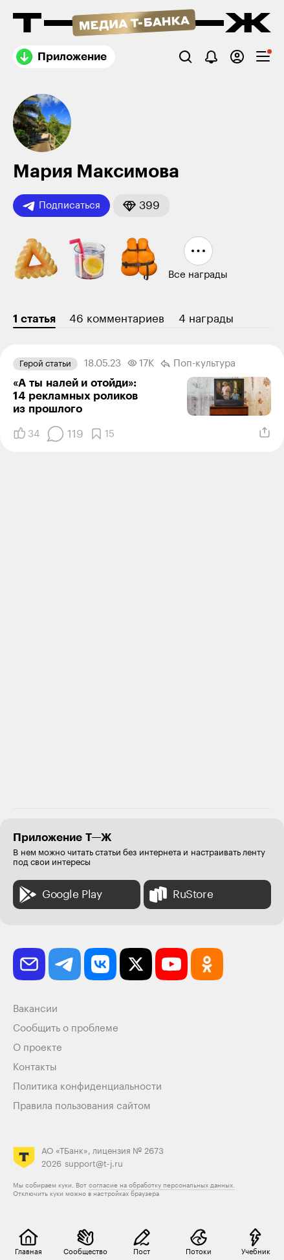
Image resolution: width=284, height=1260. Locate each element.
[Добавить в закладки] (102, 434)
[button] (141, 205)
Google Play (59, 894)
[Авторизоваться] (237, 57)
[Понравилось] (26, 434)
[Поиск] (185, 57)
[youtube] (171, 964)
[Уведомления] (211, 57)
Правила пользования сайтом (82, 1106)
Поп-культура (197, 364)
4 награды (206, 318)
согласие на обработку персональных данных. (162, 1185)
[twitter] (136, 964)
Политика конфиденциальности (87, 1087)
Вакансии (35, 1009)
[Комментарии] (65, 434)
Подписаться (61, 205)
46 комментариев (116, 318)
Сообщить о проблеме (65, 1028)
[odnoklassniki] (207, 964)
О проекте (37, 1048)
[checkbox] (263, 57)
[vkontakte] (100, 964)
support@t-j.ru (94, 1164)
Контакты (35, 1067)
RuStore (180, 894)
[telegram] (65, 964)
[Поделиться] (264, 432)
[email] (29, 964)
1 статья (34, 318)
